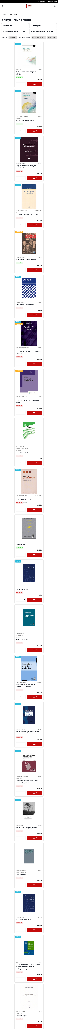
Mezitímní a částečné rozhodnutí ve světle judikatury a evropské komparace (14, 654)
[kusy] (7, 84)
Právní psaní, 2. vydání (11, 748)
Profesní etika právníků (11, 901)
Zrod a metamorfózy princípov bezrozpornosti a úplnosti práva (14, 702)
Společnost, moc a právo (40, 74)
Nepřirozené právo (37, 748)
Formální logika (9, 557)
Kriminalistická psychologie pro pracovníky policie (42, 414)
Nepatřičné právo (37, 995)
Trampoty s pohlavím (39, 606)
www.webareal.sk (36, 1027)
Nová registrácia (52, 1)
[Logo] (29, 6)
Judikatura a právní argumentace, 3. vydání (12, 216)
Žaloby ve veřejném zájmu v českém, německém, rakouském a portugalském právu (42, 508)
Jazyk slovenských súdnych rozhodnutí (13, 120)
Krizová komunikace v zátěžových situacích (11, 997)
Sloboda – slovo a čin (11, 509)
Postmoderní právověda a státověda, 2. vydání (40, 361)
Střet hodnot (35, 702)
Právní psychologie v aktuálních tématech (15, 412)
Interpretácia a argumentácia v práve (42, 215)
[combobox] (39, 37)
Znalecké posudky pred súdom (42, 121)
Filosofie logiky (36, 461)
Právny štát (35, 852)
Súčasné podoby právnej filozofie (40, 654)
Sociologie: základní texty (12, 948)
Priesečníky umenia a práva (13, 166)
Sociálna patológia (38, 901)
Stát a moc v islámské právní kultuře (14, 73)
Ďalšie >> (40, 1016)
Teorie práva (7, 314)
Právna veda (13, 14)
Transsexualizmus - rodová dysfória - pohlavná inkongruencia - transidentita (14, 605)
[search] (55, 6)
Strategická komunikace (40, 166)
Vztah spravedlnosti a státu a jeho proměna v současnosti (14, 799)
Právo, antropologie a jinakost (14, 461)
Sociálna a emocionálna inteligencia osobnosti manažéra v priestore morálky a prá (42, 802)
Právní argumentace (38, 267)
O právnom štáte (37, 314)
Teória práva (35, 557)
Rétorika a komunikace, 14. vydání (40, 949)
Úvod (4, 14)
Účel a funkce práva (10, 364)
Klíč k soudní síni (9, 269)
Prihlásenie (42, 1)
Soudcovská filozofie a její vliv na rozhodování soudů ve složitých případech (14, 852)
